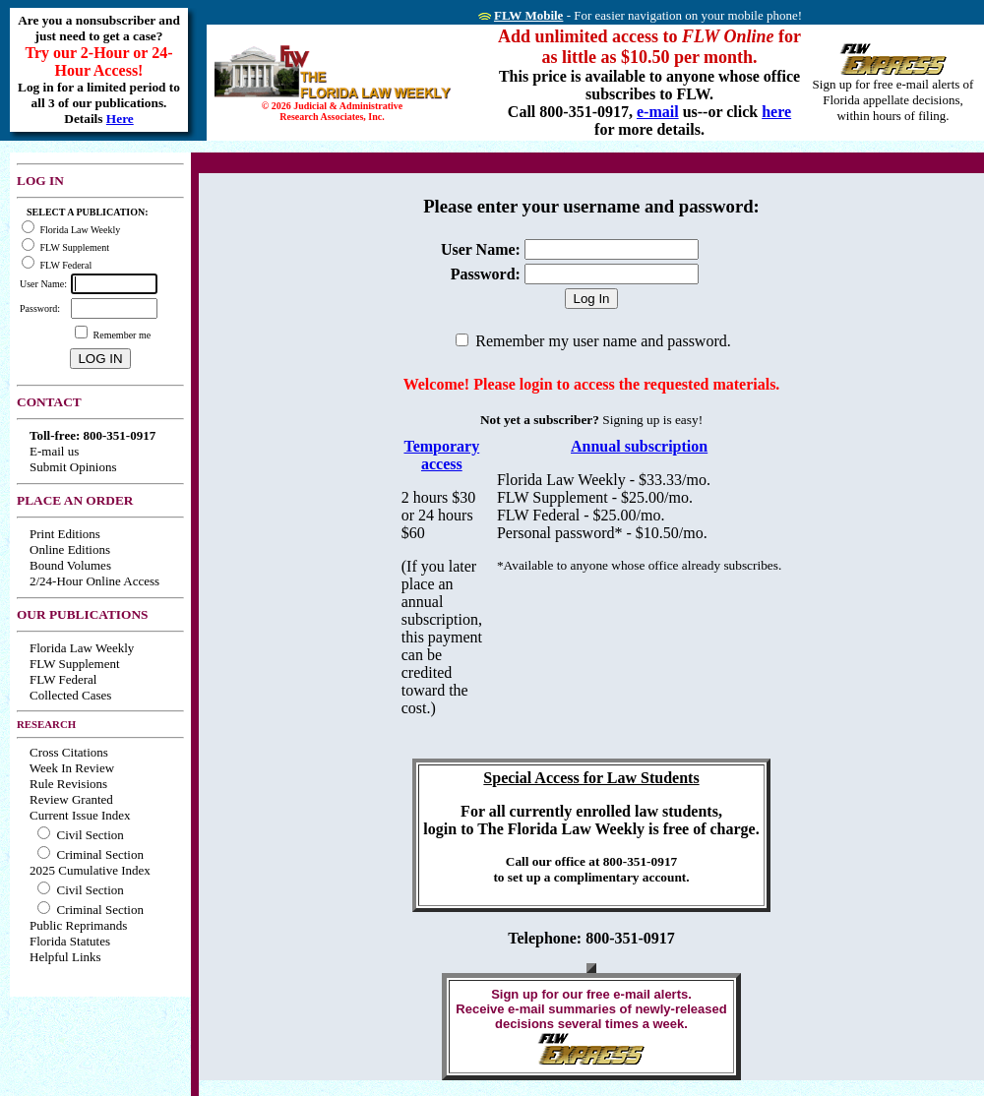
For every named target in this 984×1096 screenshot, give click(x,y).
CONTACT (49, 402)
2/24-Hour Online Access (94, 581)
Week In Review (72, 768)
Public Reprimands (78, 925)
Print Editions (65, 533)
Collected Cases (70, 695)
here (776, 111)
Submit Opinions (73, 466)
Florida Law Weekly (82, 647)
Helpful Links (65, 956)
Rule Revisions (68, 783)
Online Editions (70, 549)
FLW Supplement (75, 663)
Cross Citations (69, 752)
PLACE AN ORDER (75, 500)
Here (120, 118)
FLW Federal (63, 679)
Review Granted (71, 799)
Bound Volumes (70, 565)
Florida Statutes (70, 941)
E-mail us (54, 451)
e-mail (658, 111)
